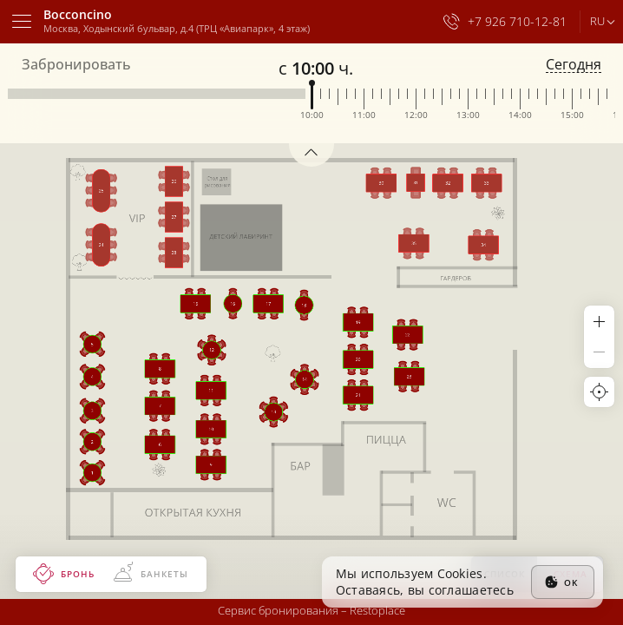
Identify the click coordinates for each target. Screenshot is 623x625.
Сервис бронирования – (311, 610)
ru (597, 21)
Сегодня (573, 64)
